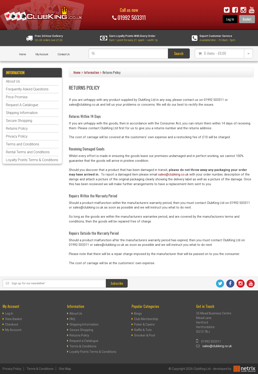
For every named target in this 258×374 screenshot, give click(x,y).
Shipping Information (22, 113)
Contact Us (63, 54)
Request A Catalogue (22, 105)
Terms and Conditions (22, 144)
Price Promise (17, 97)
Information (91, 72)
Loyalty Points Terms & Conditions (32, 160)
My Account (41, 54)
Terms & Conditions (83, 346)
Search (178, 53)
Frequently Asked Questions (27, 89)
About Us (13, 81)
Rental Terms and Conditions (28, 152)
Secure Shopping (19, 121)
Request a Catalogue (84, 341)
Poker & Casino (144, 324)
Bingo (138, 313)
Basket (247, 19)
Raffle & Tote (143, 330)
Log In (230, 19)
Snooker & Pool (144, 335)
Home (22, 54)
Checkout (11, 324)
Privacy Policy (17, 136)
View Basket (13, 319)
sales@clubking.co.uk (173, 174)
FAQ (72, 319)
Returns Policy (17, 128)
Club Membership (146, 319)
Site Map (65, 369)
